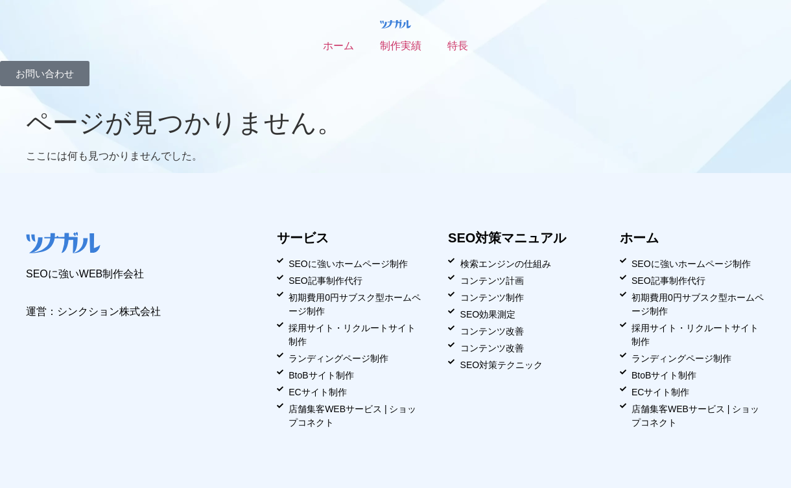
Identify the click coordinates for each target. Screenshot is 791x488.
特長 (457, 45)
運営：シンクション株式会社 (93, 311)
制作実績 (400, 45)
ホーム (338, 45)
